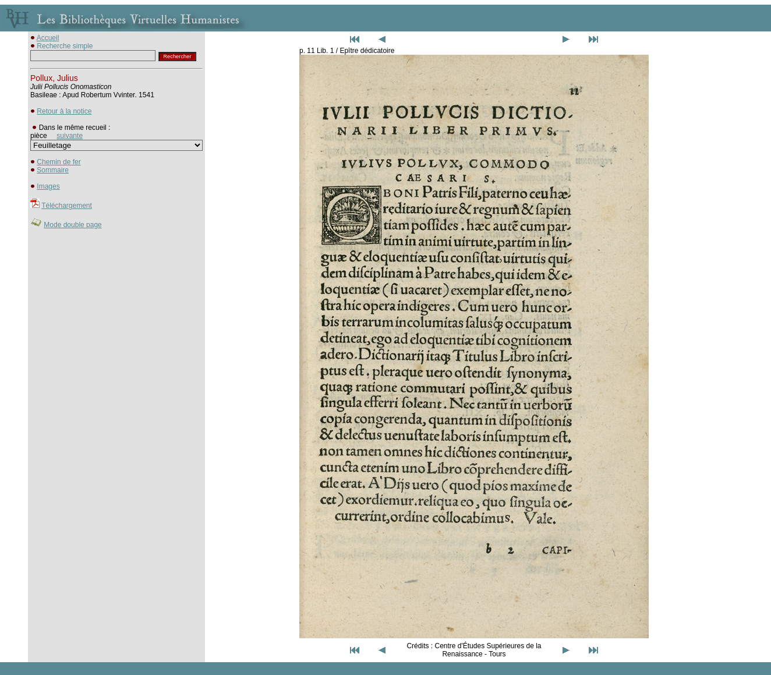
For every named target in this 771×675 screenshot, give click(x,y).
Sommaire (53, 170)
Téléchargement (66, 206)
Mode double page (72, 225)
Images (48, 186)
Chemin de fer (58, 162)
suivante (69, 136)
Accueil (48, 38)
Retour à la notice (64, 111)
